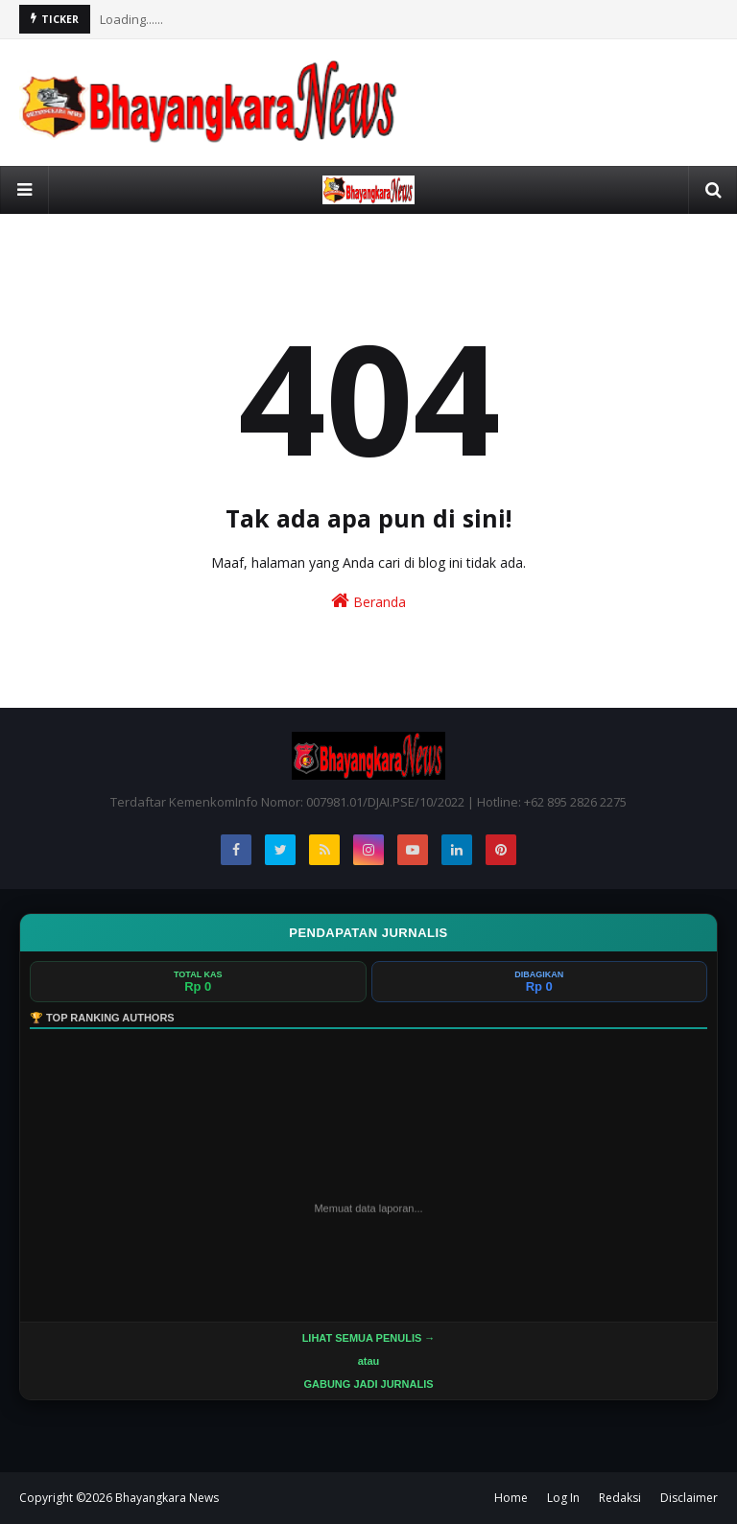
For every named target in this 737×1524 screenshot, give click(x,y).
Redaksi (620, 1497)
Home (511, 1497)
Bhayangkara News (167, 1497)
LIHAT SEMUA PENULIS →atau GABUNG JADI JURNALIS (369, 1361)
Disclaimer (689, 1497)
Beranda (368, 601)
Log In (563, 1497)
